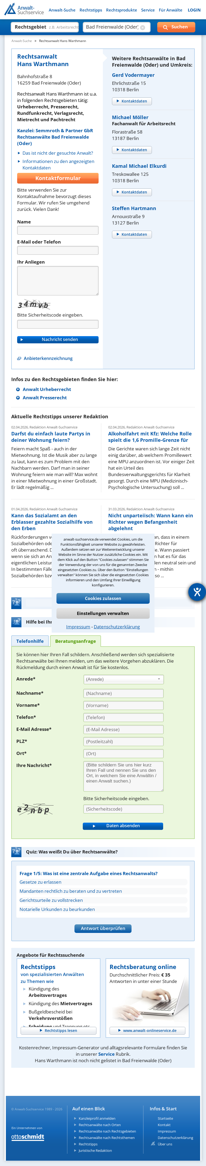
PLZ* (21, 741)
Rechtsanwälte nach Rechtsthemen (107, 1137)
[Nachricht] (58, 280)
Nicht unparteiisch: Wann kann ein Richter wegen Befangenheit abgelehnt (150, 521)
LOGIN (194, 10)
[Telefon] (58, 250)
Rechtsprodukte (121, 10)
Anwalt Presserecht (45, 397)
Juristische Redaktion (95, 1150)
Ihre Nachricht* (34, 765)
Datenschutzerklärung (117, 627)
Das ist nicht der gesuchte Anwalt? (58, 153)
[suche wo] (112, 26)
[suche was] (40, 26)
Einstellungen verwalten (103, 613)
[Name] (58, 230)
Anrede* (25, 679)
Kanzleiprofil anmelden (97, 1118)
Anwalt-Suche (62, 10)
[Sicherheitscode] (123, 809)
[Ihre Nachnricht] (123, 776)
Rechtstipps (91, 10)
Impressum (78, 627)
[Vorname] (123, 705)
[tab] (30, 640)
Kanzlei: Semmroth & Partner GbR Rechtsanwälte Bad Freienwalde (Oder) (55, 136)
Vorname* (28, 705)
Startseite (165, 1118)
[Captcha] (58, 324)
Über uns (165, 1144)
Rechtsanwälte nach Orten (100, 1125)
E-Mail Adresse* (33, 729)
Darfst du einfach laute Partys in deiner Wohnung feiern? (50, 436)
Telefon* (26, 717)
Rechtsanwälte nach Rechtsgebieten (107, 1131)
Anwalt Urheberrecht (47, 389)
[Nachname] (123, 693)
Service (148, 10)
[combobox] (124, 679)
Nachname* (29, 693)
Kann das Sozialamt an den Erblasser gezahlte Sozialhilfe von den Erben (52, 521)
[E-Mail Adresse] (123, 729)
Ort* (21, 753)
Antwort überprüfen (103, 928)
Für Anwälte (170, 10)
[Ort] (123, 753)
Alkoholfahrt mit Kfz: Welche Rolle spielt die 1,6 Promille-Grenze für (150, 436)
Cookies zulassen (103, 598)
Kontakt (164, 1124)
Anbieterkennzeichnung (48, 358)
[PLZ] (123, 741)
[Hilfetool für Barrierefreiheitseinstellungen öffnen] (197, 592)
